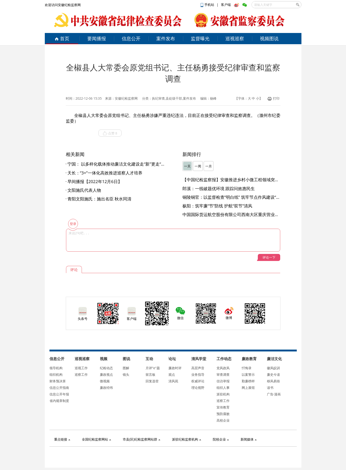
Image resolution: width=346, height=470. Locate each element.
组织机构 (56, 374)
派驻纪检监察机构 (186, 439)
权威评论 (197, 381)
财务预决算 (57, 381)
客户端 (226, 4)
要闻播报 (96, 38)
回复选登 (152, 381)
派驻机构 (223, 394)
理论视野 (197, 387)
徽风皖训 (273, 368)
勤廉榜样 (248, 381)
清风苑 (173, 381)
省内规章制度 (59, 400)
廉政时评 (175, 368)
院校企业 (221, 439)
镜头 (126, 374)
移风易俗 (273, 381)
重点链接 (62, 439)
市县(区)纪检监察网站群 (141, 439)
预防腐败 (223, 414)
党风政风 (223, 368)
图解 (126, 368)
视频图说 (269, 38)
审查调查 (223, 374)
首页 (62, 38)
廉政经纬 (106, 387)
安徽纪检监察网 (126, 98)
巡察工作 (81, 374)
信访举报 (223, 381)
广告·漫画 (274, 394)
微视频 (105, 381)
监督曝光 (200, 38)
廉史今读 (273, 374)
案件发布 (165, 38)
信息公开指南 (59, 387)
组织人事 (223, 387)
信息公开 (131, 38)
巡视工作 (81, 368)
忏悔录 (247, 368)
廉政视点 (106, 374)
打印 (274, 98)
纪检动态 (106, 368)
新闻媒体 (249, 439)
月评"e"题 (153, 368)
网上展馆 (248, 387)
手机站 (208, 4)
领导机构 (56, 368)
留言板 (150, 374)
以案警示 (248, 374)
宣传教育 (223, 407)
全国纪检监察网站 (96, 439)
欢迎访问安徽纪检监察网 (63, 5)
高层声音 (197, 368)
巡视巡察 (234, 38)
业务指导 (197, 374)
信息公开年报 (59, 394)
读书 (270, 387)
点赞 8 (110, 133)
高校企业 (223, 420)
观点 (171, 374)
